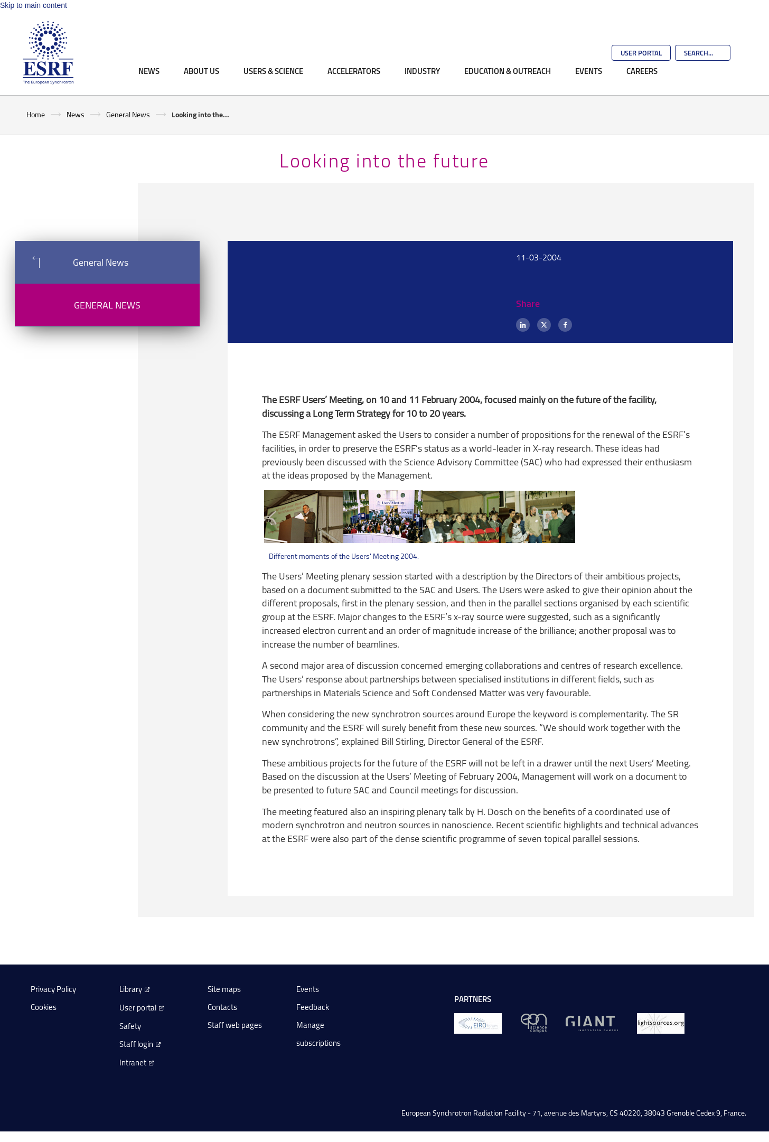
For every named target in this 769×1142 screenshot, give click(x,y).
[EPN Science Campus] (534, 1022)
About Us (201, 71)
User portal (137, 1007)
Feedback (312, 1007)
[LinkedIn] (523, 325)
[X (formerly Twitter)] (544, 325)
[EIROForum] (478, 1022)
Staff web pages (235, 1025)
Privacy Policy (53, 989)
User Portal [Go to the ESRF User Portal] (641, 53)
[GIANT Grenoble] (592, 1022)
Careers (642, 71)
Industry (422, 71)
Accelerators (353, 71)
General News (128, 114)
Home (35, 114)
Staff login (136, 1044)
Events (588, 71)
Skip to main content (33, 5)
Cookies (44, 1007)
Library (130, 989)
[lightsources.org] (660, 1022)
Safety (130, 1026)
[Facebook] (565, 325)
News (149, 71)
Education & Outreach (507, 71)
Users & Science (273, 71)
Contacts (222, 1007)
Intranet (132, 1062)
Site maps (224, 989)
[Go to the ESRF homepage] (48, 53)
